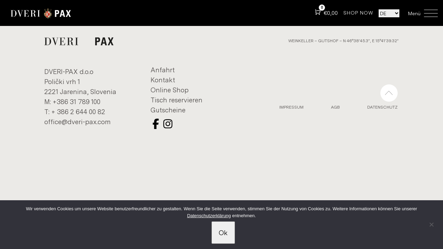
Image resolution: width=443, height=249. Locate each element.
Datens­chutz (382, 107)
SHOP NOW (358, 12)
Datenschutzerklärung (209, 215)
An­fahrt (163, 69)
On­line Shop (170, 89)
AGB (335, 107)
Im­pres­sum (291, 107)
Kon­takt (163, 79)
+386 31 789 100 (76, 101)
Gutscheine (168, 109)
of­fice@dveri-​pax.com (77, 121)
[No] (431, 227)
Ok (223, 232)
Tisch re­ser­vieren (176, 99)
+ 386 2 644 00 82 (78, 111)
